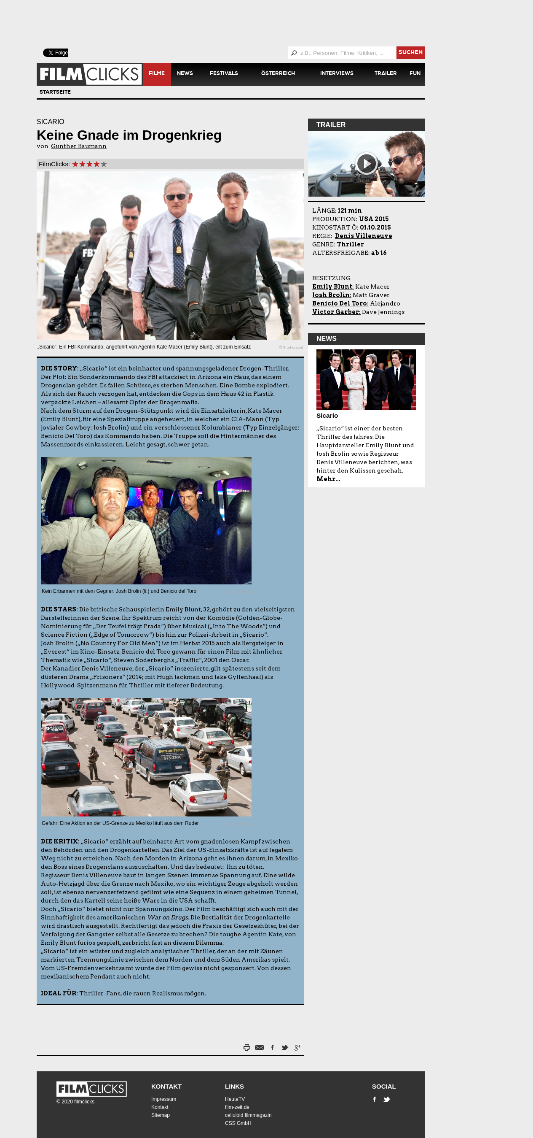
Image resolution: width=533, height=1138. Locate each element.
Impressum (163, 1099)
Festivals (224, 74)
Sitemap (160, 1115)
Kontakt (166, 1086)
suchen (411, 53)
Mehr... (328, 479)
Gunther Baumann (79, 146)
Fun (415, 74)
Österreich (278, 74)
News (185, 74)
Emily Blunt (332, 286)
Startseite (55, 92)
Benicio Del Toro (339, 303)
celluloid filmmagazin (248, 1115)
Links (234, 1086)
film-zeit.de (237, 1107)
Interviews (337, 74)
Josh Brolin (331, 295)
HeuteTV (235, 1099)
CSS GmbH (238, 1123)
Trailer (386, 74)
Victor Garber (335, 311)
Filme (157, 74)
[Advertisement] (241, 23)
